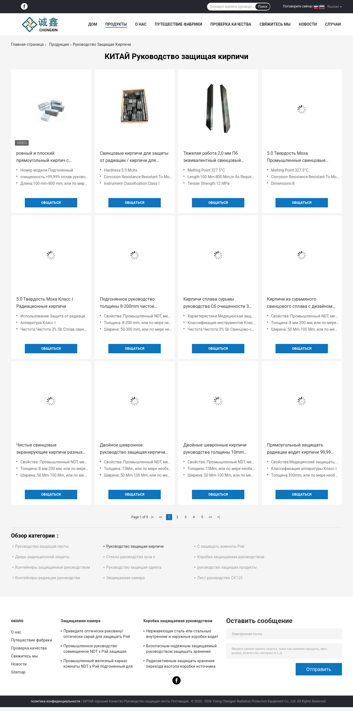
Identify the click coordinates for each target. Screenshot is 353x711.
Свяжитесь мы (275, 24)
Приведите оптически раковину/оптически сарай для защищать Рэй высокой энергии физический (96, 634)
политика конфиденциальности (55, 701)
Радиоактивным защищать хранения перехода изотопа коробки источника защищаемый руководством (180, 664)
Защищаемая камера (125, 578)
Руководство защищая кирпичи (135, 546)
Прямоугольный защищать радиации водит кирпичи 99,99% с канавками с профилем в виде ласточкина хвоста (300, 449)
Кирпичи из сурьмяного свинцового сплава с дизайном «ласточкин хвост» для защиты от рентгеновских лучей (299, 303)
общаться (51, 203)
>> (210, 517)
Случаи (333, 24)
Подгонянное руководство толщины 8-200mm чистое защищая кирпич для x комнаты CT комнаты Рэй (133, 303)
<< (160, 517)
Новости (308, 24)
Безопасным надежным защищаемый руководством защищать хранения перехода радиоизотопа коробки (181, 649)
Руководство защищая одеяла (133, 567)
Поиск (262, 7)
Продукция (59, 44)
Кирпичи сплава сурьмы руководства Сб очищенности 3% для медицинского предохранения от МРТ (217, 303)
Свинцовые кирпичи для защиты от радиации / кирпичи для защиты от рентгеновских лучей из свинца (134, 157)
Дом (92, 24)
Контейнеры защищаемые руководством (52, 567)
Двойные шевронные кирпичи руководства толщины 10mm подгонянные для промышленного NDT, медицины (217, 449)
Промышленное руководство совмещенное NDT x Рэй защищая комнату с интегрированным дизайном (99, 649)
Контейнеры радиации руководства (47, 578)
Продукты (116, 24)
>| (218, 517)
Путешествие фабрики (178, 24)
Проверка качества (230, 24)
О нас (141, 24)
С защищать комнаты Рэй (220, 546)
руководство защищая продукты (227, 567)
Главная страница (27, 44)
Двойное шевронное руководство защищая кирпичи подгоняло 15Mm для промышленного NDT (132, 449)
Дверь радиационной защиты (42, 557)
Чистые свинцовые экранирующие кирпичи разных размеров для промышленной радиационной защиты (49, 449)
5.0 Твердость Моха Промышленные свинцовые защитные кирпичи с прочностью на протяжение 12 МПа (299, 157)
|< (152, 517)
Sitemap (18, 672)
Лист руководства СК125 (219, 578)
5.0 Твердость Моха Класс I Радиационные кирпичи (44, 302)
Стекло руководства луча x (130, 557)
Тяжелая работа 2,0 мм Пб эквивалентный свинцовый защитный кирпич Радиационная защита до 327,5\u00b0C (217, 157)
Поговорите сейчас (298, 6)
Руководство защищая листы (42, 546)
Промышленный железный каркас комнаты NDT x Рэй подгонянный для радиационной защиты (98, 664)
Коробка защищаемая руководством (230, 557)
